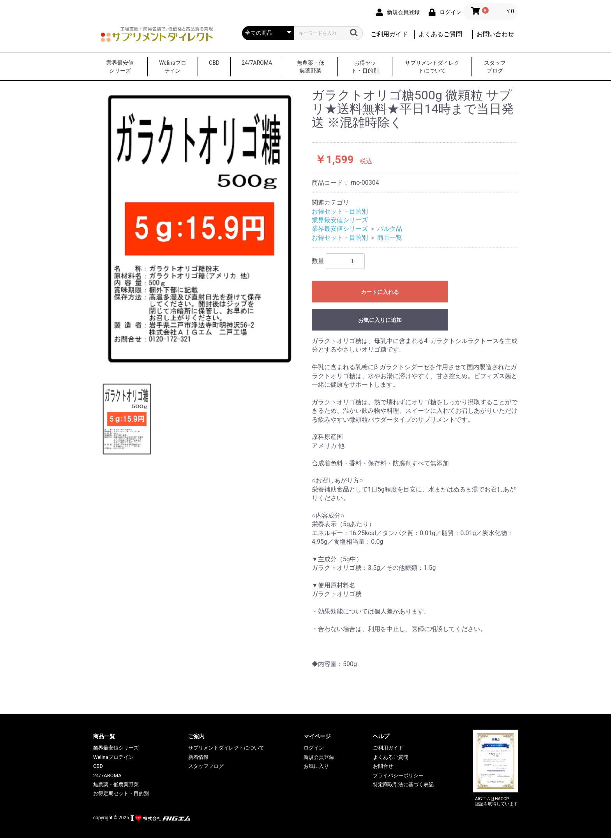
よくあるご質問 (440, 34)
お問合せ (383, 766)
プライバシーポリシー (398, 775)
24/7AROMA (257, 63)
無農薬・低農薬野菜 (310, 67)
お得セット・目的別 (365, 67)
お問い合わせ (495, 34)
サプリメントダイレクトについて (432, 67)
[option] (199, 229)
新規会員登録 (319, 757)
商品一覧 (389, 237)
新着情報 (198, 757)
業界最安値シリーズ (120, 67)
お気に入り (316, 766)
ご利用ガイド (389, 34)
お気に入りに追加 (380, 320)
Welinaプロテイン (172, 67)
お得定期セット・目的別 (121, 793)
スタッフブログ (495, 67)
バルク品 (389, 228)
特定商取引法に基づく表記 (403, 784)
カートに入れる (380, 292)
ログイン (314, 748)
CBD (214, 63)
